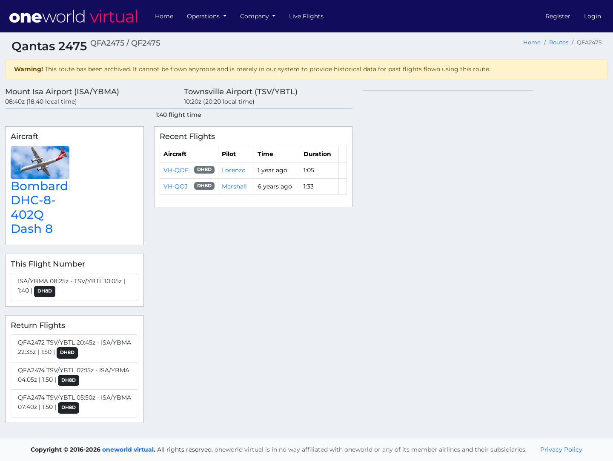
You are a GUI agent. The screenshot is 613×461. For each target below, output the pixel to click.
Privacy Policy (561, 449)
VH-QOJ (175, 186)
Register (557, 16)
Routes (558, 42)
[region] (485, 218)
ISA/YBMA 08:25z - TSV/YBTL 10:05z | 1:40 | (71, 287)
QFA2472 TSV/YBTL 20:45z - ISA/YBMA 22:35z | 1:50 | (74, 349)
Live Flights (306, 16)
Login (592, 16)
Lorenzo (234, 170)
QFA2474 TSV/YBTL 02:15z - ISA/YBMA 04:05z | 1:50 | (73, 376)
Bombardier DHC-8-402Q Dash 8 (47, 207)
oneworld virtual (128, 449)
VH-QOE (176, 170)
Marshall (234, 186)
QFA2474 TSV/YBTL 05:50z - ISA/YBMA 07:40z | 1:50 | (74, 404)
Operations (204, 16)
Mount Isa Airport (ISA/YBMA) (62, 91)
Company (255, 16)
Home (164, 16)
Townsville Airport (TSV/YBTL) (241, 91)
